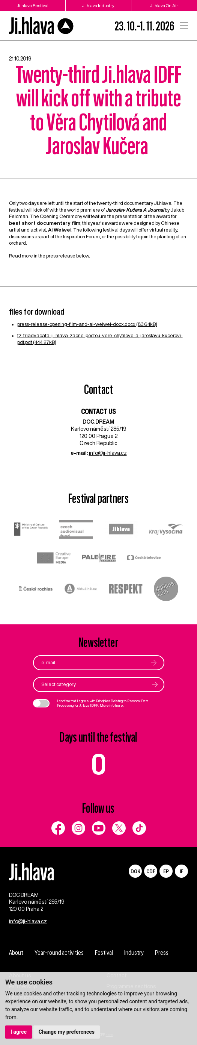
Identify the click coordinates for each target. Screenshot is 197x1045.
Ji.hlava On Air (164, 5)
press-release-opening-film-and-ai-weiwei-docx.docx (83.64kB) (87, 324)
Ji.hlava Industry (98, 5)
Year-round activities (59, 953)
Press (161, 953)
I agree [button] (19, 1032)
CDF (150, 871)
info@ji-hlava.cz (108, 453)
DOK (135, 871)
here (119, 705)
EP (166, 871)
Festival (104, 953)
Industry (134, 953)
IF (181, 871)
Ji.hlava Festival (32, 5)
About (16, 953)
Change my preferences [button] (67, 1032)
